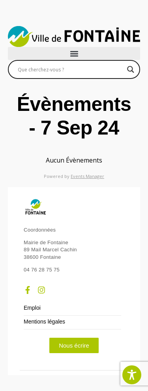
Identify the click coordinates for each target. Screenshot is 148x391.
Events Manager (87, 176)
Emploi (32, 308)
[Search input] (70, 69)
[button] (74, 53)
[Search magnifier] (130, 69)
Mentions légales (44, 322)
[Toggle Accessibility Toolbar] (132, 375)
